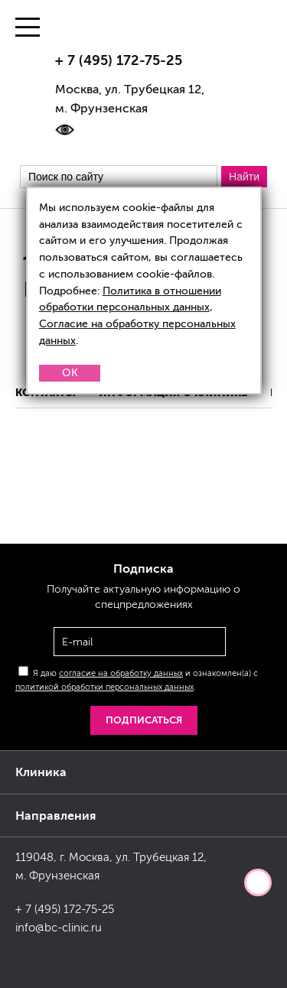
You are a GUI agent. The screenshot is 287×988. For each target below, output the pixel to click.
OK (70, 373)
